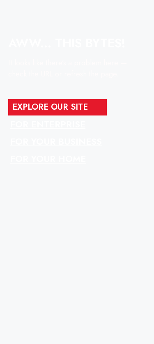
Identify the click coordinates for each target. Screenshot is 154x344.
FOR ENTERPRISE (47, 124)
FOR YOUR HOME (48, 158)
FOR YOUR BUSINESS (56, 141)
